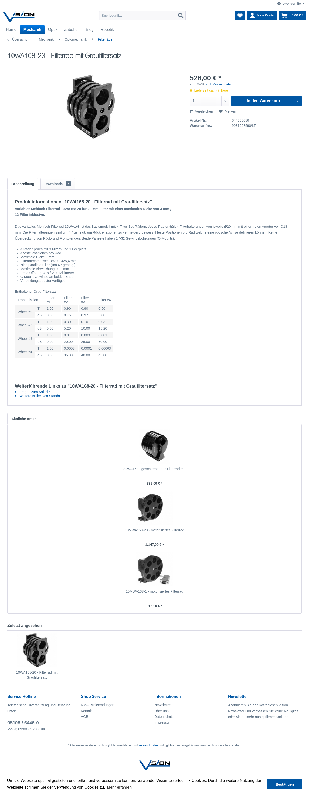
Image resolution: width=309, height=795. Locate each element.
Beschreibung (22, 184)
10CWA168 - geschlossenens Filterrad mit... (154, 469)
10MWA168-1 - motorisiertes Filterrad (154, 591)
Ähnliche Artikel (24, 419)
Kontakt (87, 711)
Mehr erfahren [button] (119, 787)
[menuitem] (142, 15)
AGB (84, 717)
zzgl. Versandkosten (219, 84)
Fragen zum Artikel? (32, 392)
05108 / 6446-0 (23, 722)
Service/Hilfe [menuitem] (289, 4)
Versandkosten (148, 745)
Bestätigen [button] (285, 784)
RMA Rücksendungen (97, 705)
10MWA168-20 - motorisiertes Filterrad (154, 530)
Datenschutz (164, 717)
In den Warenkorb (273, 100)
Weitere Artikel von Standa (37, 396)
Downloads (57, 183)
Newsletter (162, 705)
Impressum (162, 722)
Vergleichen (201, 111)
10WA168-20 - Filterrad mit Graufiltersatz (37, 674)
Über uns (161, 711)
